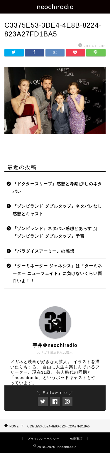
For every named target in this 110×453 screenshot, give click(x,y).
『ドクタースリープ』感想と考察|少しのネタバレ (57, 188)
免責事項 (76, 438)
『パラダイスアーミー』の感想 (43, 251)
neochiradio (55, 7)
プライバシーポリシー (43, 438)
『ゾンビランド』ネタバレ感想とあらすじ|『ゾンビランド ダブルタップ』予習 (55, 232)
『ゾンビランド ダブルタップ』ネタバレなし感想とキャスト (57, 210)
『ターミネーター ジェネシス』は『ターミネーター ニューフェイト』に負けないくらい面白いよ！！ (57, 273)
